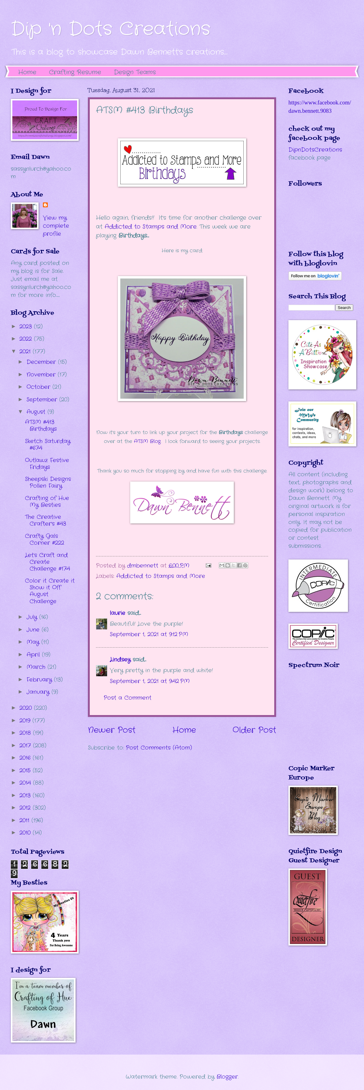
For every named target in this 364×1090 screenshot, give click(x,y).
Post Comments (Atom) (159, 748)
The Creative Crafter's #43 (45, 520)
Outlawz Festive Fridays (47, 463)
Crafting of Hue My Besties (47, 501)
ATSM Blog (147, 441)
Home (27, 72)
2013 (26, 795)
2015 (26, 771)
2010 (26, 833)
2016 (26, 758)
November (42, 375)
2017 (26, 746)
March (37, 667)
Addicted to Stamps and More (150, 226)
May (34, 642)
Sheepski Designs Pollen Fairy (48, 482)
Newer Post (111, 730)
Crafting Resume (75, 72)
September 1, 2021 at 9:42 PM (150, 681)
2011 (25, 820)
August (37, 412)
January (39, 692)
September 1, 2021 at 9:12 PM (149, 634)
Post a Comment (127, 698)
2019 (25, 721)
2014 (26, 783)
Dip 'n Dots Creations (110, 29)
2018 (26, 733)
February (40, 680)
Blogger (227, 1077)
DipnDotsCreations (315, 150)
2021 (26, 352)
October (39, 387)
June (34, 630)
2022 (26, 339)
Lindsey (120, 660)
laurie (117, 613)
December (42, 362)
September (43, 400)
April (34, 655)
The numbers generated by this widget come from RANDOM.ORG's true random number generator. (313, 721)
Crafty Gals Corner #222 (44, 539)
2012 (26, 808)
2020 (26, 708)
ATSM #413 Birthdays (41, 425)
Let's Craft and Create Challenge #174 (47, 562)
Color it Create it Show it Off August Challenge (50, 591)
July (33, 617)
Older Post (254, 730)
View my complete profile (56, 226)
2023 (26, 327)
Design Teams (135, 72)
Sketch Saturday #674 (47, 444)
